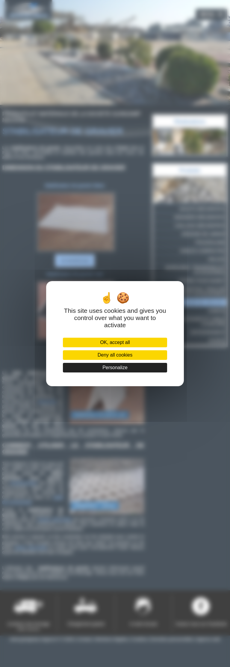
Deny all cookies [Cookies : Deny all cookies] (115, 354)
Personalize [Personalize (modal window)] (115, 367)
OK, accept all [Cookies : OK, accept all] (115, 342)
